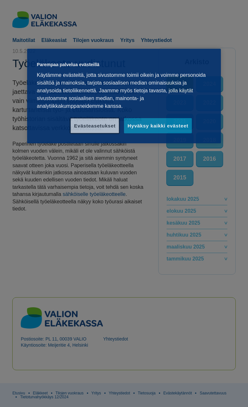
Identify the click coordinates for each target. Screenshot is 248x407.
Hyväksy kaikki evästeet (158, 125)
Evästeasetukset (95, 125)
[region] (124, 96)
